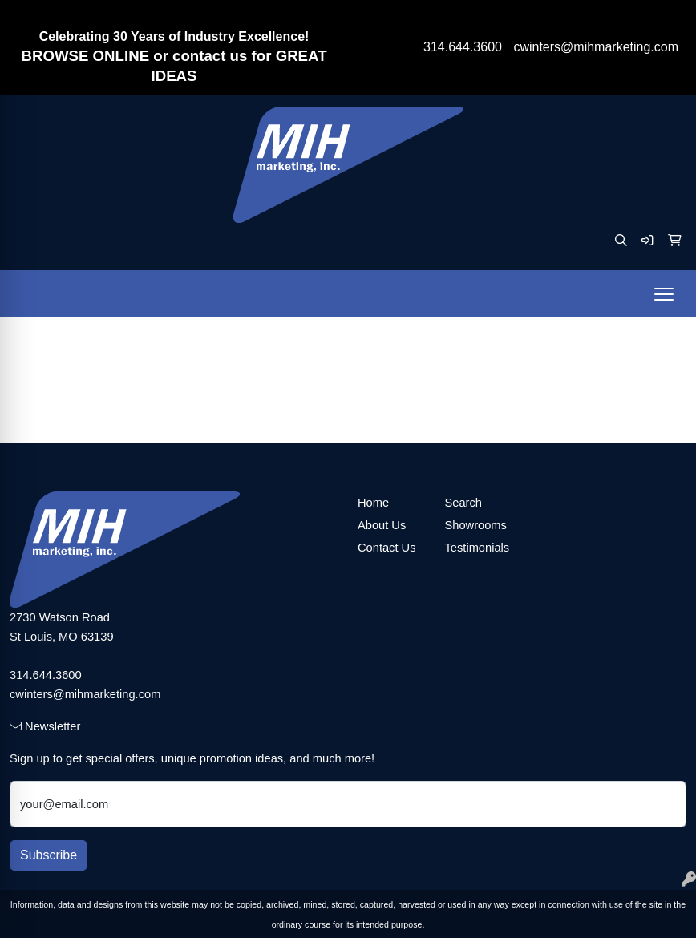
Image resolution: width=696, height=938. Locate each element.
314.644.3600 (462, 47)
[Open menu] (664, 294)
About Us (382, 525)
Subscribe (48, 855)
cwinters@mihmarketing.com (595, 47)
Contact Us (387, 547)
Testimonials (477, 547)
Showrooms (476, 525)
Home (373, 502)
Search (463, 502)
